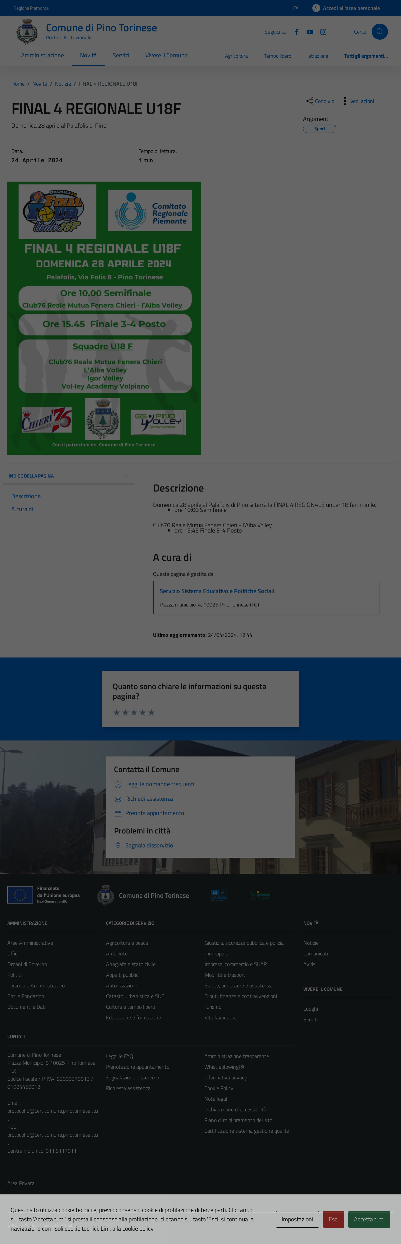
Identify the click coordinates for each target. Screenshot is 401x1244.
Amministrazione (42, 55)
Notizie (311, 943)
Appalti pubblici (122, 975)
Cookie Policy (218, 1088)
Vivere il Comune (166, 55)
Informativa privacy (225, 1077)
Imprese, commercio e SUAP (236, 964)
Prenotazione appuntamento (137, 1067)
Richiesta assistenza (128, 1088)
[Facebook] (294, 31)
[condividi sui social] (320, 101)
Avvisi (309, 964)
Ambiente (117, 953)
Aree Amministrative (30, 943)
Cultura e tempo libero (130, 1007)
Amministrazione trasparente (236, 1056)
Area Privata (21, 1183)
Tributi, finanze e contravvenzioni (241, 996)
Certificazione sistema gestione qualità (246, 1131)
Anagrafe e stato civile (131, 964)
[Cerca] (380, 32)
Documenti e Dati (26, 1007)
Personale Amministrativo (36, 985)
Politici (14, 975)
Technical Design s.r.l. (53, 1225)
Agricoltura (236, 56)
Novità (88, 55)
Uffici (12, 953)
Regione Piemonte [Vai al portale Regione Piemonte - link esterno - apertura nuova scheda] (31, 7)
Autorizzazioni (121, 985)
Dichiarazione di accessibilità (235, 1109)
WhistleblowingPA (224, 1067)
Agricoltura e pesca (127, 943)
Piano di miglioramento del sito (238, 1120)
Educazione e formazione (133, 1017)
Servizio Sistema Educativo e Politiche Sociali (217, 591)
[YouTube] (307, 31)
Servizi (121, 55)
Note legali (216, 1099)
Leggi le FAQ (119, 1056)
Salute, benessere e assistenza (239, 985)
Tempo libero (277, 56)
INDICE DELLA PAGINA (69, 476)
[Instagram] (320, 31)
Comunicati (315, 953)
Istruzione (317, 56)
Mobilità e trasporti (225, 975)
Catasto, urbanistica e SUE (135, 996)
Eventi (310, 1019)
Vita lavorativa (221, 1017)
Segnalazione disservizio (132, 1077)
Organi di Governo (27, 964)
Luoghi (310, 1009)
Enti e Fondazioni (26, 996)
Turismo (213, 1007)
